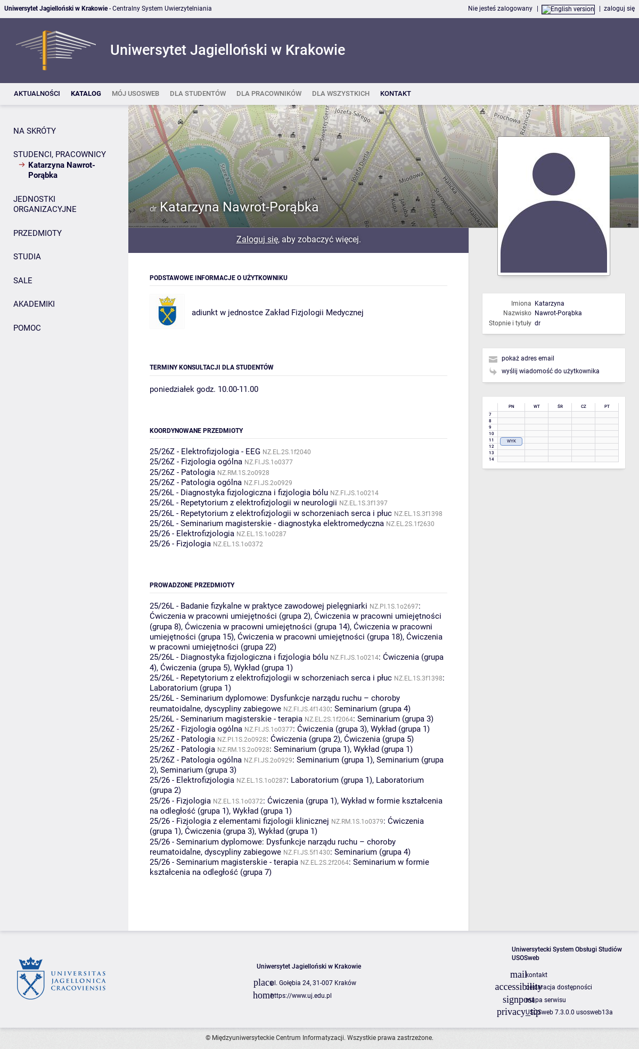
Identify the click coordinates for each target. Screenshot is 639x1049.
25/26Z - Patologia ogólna (196, 482)
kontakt (536, 975)
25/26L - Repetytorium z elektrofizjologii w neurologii (243, 502)
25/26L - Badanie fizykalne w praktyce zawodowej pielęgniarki (258, 606)
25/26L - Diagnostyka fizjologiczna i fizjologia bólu (239, 492)
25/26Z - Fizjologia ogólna (196, 461)
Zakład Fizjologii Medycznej (314, 312)
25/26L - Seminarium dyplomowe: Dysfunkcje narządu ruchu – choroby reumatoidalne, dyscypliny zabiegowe (275, 703)
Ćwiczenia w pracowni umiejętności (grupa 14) (267, 627)
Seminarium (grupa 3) (395, 719)
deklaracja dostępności (559, 987)
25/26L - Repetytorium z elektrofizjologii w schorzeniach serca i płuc (271, 513)
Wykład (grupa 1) (263, 668)
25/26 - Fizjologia (180, 543)
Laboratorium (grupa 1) (190, 688)
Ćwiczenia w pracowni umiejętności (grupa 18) (320, 637)
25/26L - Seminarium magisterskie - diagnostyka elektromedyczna (267, 523)
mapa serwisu (546, 1000)
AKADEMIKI (34, 304)
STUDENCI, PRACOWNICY (59, 154)
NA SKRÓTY (34, 131)
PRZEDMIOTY (37, 233)
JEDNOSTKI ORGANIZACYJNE (45, 204)
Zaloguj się (257, 239)
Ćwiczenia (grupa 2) (305, 739)
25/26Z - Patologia (182, 472)
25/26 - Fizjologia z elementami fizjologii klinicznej (239, 821)
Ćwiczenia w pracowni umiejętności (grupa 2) (230, 616)
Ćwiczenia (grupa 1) (302, 801)
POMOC (27, 328)
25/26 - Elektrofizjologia (192, 533)
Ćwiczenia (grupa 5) (195, 668)
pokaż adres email (528, 358)
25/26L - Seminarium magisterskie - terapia (226, 719)
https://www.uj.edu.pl (301, 995)
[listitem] (37, 94)
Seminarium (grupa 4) (372, 709)
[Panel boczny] (64, 518)
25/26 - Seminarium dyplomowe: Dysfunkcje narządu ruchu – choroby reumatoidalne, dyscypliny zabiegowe (273, 847)
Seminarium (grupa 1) (312, 749)
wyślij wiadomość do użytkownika (551, 371)
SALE (22, 280)
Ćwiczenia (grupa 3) (332, 729)
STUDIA (27, 256)
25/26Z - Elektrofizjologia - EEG (205, 451)
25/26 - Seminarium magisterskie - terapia (224, 862)
